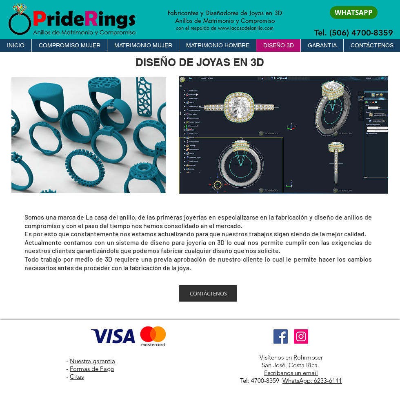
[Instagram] (301, 336)
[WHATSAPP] (354, 12)
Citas (77, 376)
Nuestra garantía (92, 361)
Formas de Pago (92, 369)
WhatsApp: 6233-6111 (312, 380)
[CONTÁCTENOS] (208, 293)
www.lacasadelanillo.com (245, 27)
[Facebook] (280, 336)
